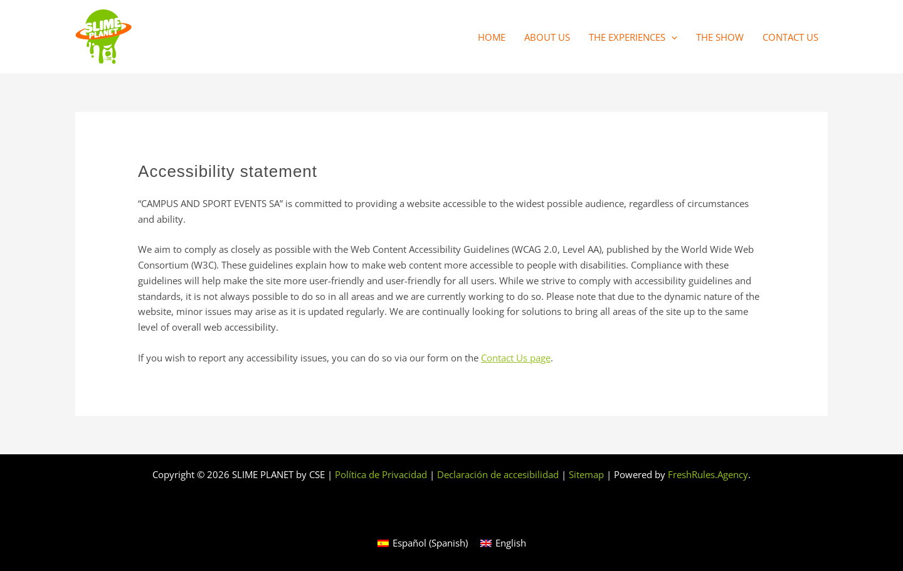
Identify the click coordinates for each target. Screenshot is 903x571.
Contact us (790, 37)
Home (491, 37)
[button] (671, 37)
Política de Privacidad (381, 474)
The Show (720, 37)
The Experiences (633, 37)
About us (547, 37)
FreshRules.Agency (708, 474)
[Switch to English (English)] (503, 543)
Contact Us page (516, 357)
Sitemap (586, 474)
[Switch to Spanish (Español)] (422, 543)
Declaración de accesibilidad (498, 474)
